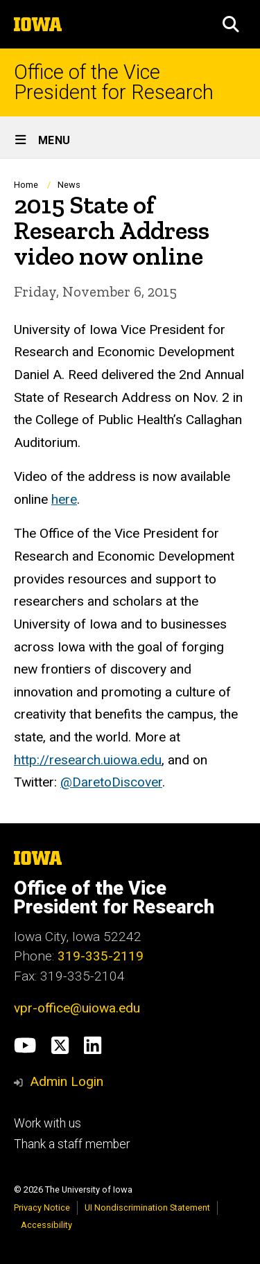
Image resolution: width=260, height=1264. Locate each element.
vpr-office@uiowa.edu (77, 1008)
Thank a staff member (72, 1144)
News (69, 184)
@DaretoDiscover (111, 783)
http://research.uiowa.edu (88, 760)
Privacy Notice (42, 1207)
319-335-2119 (101, 956)
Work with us (47, 1123)
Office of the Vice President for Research (114, 82)
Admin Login (66, 1081)
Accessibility (46, 1225)
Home (26, 184)
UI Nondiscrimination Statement (147, 1207)
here (64, 499)
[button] (231, 24)
